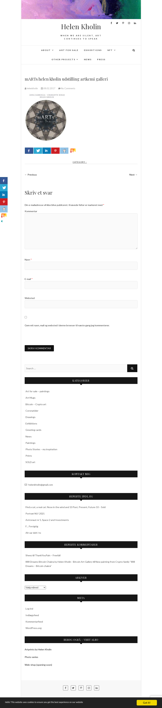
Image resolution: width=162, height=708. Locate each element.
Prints (29, 456)
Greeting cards (33, 430)
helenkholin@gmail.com (39, 485)
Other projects (64, 59)
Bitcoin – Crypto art (36, 404)
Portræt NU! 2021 (35, 513)
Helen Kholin (81, 26)
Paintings (30, 443)
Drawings (30, 417)
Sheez (29, 555)
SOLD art (30, 462)
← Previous (31, 174)
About (46, 50)
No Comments (68, 88)
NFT (110, 50)
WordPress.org (34, 628)
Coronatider (32, 411)
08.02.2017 (48, 88)
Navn (28, 259)
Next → (133, 174)
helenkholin (31, 88)
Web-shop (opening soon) (38, 665)
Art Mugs (30, 398)
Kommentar (31, 211)
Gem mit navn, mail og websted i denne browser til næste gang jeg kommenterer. (67, 325)
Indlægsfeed (32, 615)
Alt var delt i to (33, 533)
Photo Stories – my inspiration (41, 449)
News (88, 59)
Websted (30, 298)
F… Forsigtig (32, 526)
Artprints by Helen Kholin (38, 649)
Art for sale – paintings (37, 391)
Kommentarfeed (34, 621)
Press (101, 59)
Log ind (29, 609)
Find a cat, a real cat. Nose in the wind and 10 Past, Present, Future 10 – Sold (66, 507)
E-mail (29, 279)
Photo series (31, 657)
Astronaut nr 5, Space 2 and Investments (47, 520)
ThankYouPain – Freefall (47, 555)
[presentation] (50, 336)
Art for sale (68, 50)
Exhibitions (93, 50)
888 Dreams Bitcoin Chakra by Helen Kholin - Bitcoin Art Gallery (59, 562)
